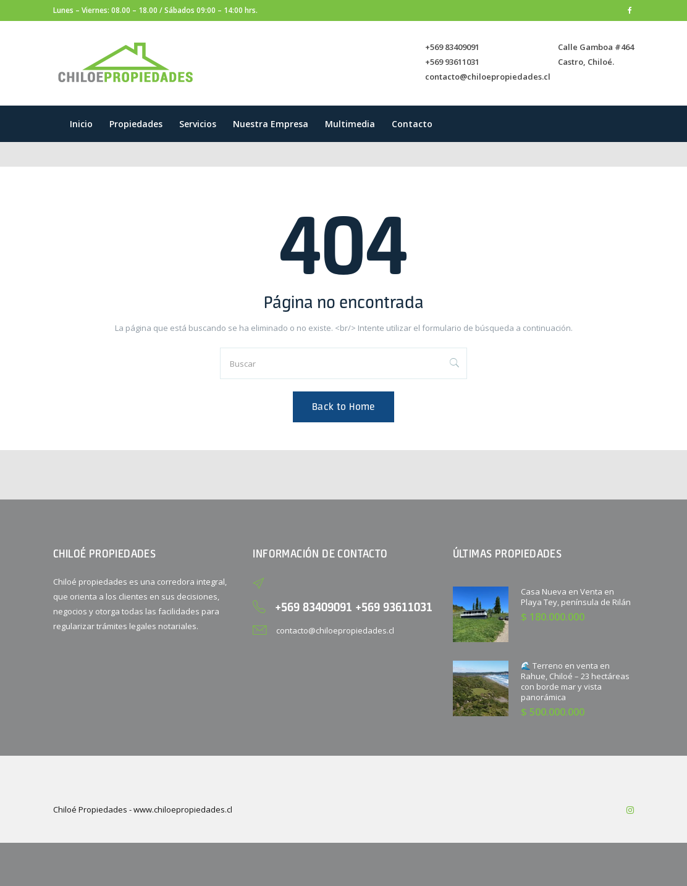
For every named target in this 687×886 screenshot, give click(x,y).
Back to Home (343, 406)
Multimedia (350, 124)
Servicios (197, 124)
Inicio (81, 124)
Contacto (412, 124)
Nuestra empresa (270, 124)
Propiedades (135, 124)
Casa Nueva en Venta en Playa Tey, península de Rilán (576, 597)
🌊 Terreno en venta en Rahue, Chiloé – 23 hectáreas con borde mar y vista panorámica (575, 681)
